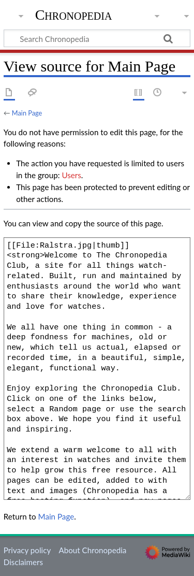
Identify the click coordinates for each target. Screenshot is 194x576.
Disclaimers (23, 562)
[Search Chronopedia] (97, 38)
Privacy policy (27, 550)
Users (71, 175)
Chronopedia (73, 15)
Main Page (27, 113)
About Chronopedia (92, 550)
